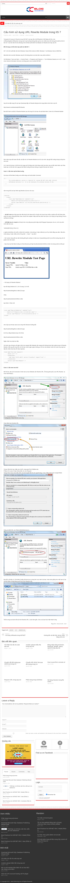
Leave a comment (29, 35)
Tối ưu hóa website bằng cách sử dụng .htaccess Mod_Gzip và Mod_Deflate (49, 823)
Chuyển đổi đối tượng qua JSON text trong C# (12, 663)
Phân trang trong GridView (34, 680)
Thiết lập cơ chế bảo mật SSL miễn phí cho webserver (19, 829)
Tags (29, 771)
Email (3, 724)
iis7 (16, 630)
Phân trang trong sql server (10, 775)
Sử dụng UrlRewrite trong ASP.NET (16, 634)
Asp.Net (22, 35)
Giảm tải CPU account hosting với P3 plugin (14, 873)
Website (4, 728)
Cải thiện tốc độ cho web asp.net (13, 23)
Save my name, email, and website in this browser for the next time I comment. (46, 733)
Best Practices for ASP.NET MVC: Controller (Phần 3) (17, 801)
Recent (13, 771)
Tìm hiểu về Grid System (45, 818)
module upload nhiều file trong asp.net (33, 645)
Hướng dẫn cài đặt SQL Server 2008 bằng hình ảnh (53, 635)
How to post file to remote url (56, 662)
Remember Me (50, 794)
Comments (21, 771)
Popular (6, 771)
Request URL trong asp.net (12, 680)
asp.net (11, 630)
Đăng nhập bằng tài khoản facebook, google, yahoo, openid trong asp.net (55, 646)
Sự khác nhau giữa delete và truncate (48, 835)
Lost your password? (44, 798)
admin (10, 35)
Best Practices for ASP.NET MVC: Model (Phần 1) (16, 792)
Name (3, 719)
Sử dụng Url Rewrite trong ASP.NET (18, 39)
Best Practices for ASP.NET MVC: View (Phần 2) (15, 796)
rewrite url (22, 630)
